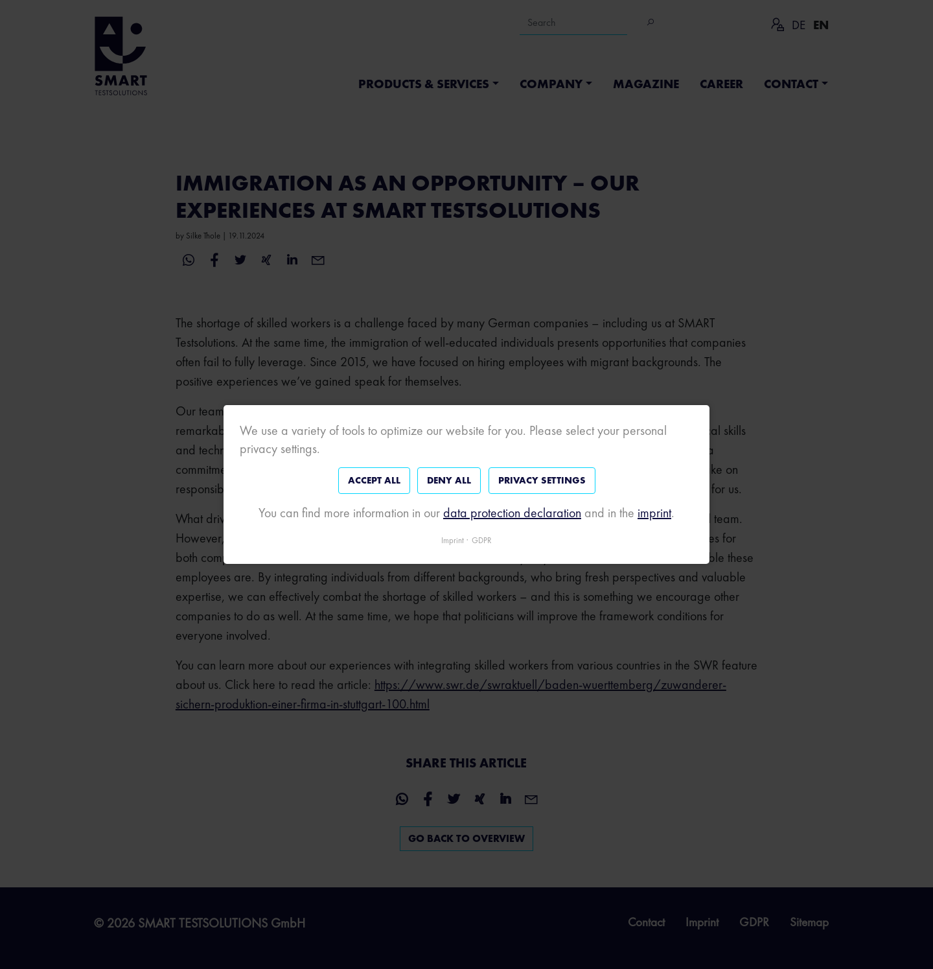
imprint (654, 512)
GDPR (482, 540)
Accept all (374, 480)
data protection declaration (512, 512)
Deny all (449, 480)
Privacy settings (542, 480)
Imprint (452, 540)
